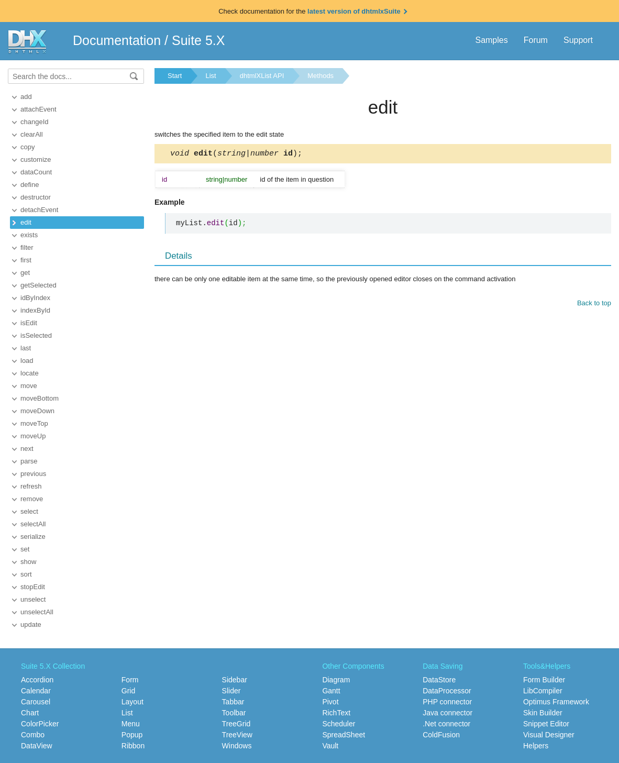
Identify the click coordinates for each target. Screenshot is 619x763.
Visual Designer (548, 735)
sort (26, 574)
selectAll (33, 524)
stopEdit (32, 587)
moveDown (37, 411)
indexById (35, 310)
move (28, 386)
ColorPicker (40, 724)
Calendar (36, 691)
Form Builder (544, 680)
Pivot (330, 702)
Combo (33, 735)
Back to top (594, 304)
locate (29, 373)
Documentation (117, 40)
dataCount (36, 172)
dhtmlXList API (262, 76)
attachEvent (38, 109)
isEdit (28, 323)
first (25, 260)
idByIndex (35, 298)
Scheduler (338, 724)
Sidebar (234, 680)
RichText (336, 713)
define (29, 185)
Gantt (331, 691)
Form (130, 680)
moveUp (33, 436)
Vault (330, 746)
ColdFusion (441, 735)
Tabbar (233, 702)
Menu (130, 724)
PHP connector (447, 702)
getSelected (38, 285)
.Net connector (446, 724)
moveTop (34, 423)
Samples (491, 40)
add (26, 97)
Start (175, 76)
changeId (34, 122)
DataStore (439, 680)
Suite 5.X (198, 40)
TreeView (237, 735)
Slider (231, 691)
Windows (237, 746)
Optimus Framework (556, 702)
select (29, 511)
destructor (35, 197)
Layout (132, 702)
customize (35, 159)
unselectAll (36, 612)
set (24, 549)
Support (578, 40)
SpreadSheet (343, 735)
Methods (320, 76)
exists (29, 235)
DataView (36, 746)
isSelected (36, 335)
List (210, 76)
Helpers (535, 746)
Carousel (35, 702)
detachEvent (39, 210)
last (25, 348)
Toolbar (234, 713)
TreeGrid (236, 724)
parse (29, 461)
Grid (128, 691)
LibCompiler (542, 691)
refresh (30, 486)
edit (25, 222)
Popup (131, 735)
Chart (30, 713)
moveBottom (39, 398)
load (27, 360)
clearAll (31, 134)
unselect (33, 599)
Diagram (336, 680)
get (25, 273)
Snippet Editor (546, 724)
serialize (33, 536)
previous (33, 474)
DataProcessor (447, 691)
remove (31, 499)
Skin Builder (542, 713)
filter (27, 247)
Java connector (447, 713)
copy (27, 147)
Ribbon (133, 746)
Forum (536, 40)
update (30, 624)
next (27, 448)
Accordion (37, 680)
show (28, 562)
